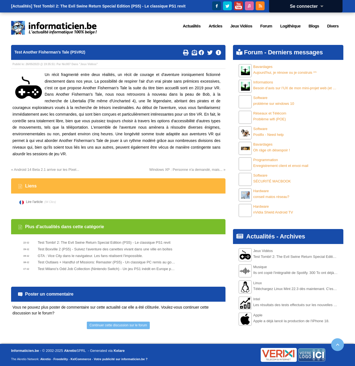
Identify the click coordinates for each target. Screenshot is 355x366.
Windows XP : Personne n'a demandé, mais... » (187, 169)
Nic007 (66, 64)
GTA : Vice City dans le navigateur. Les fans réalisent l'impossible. (90, 256)
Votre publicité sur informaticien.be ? (121, 359)
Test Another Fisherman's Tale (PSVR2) (49, 52)
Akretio (70, 351)
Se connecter (308, 6)
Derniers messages (295, 52)
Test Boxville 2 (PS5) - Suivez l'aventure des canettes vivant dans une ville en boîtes (105, 249)
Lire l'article (34, 202)
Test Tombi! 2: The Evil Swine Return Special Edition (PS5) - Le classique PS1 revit (109, 6)
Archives (292, 236)
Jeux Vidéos (88, 64)
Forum (253, 52)
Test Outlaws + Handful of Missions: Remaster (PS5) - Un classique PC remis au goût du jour (107, 262)
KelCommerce (81, 359)
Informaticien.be (25, 351)
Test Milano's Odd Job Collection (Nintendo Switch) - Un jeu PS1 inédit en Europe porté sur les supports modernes (107, 269)
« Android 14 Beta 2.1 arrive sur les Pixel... (45, 169)
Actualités (260, 236)
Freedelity (61, 359)
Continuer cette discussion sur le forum (118, 325)
